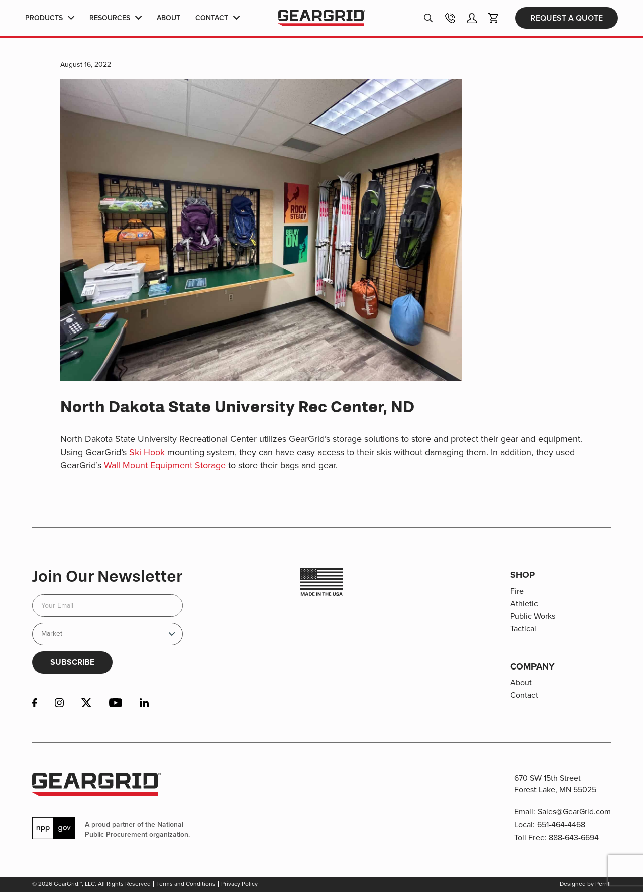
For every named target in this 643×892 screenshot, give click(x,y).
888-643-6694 (574, 837)
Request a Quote (566, 19)
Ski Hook (147, 452)
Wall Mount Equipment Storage (165, 465)
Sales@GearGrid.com (574, 811)
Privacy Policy (239, 883)
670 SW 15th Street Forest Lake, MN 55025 (555, 783)
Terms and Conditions (186, 883)
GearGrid (321, 19)
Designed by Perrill (585, 883)
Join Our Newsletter (107, 576)
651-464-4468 (561, 824)
